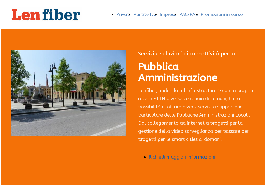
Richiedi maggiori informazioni (182, 157)
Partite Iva (145, 14)
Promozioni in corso (222, 14)
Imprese (168, 14)
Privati (123, 14)
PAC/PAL (188, 14)
